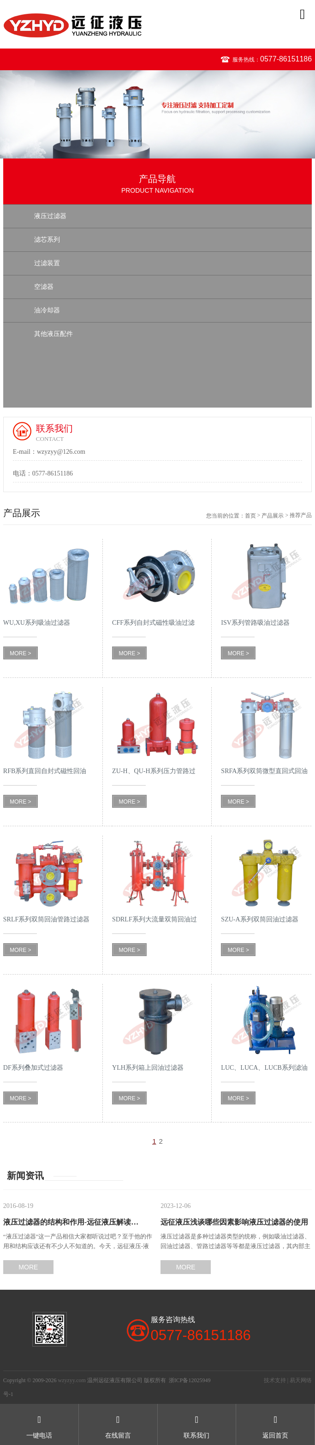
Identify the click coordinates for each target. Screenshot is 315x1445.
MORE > (20, 653)
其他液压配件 (53, 333)
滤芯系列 (47, 239)
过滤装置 (47, 263)
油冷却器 (47, 310)
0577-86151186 (286, 59)
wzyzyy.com (72, 1380)
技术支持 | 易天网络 (288, 1380)
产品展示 (273, 515)
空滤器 (43, 286)
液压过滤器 (50, 216)
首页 (250, 515)
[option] (157, 114)
